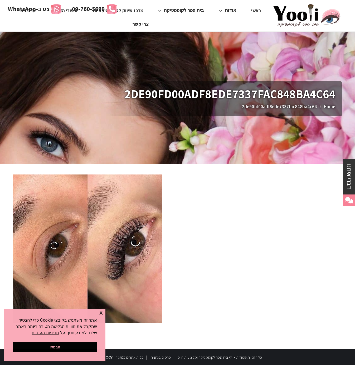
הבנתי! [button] (55, 347)
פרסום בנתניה (161, 357)
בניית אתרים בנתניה (129, 357)
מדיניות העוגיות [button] (45, 333)
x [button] (101, 312)
